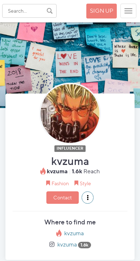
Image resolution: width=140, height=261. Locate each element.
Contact (62, 197)
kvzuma (74, 233)
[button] (88, 197)
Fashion (60, 183)
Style (85, 183)
